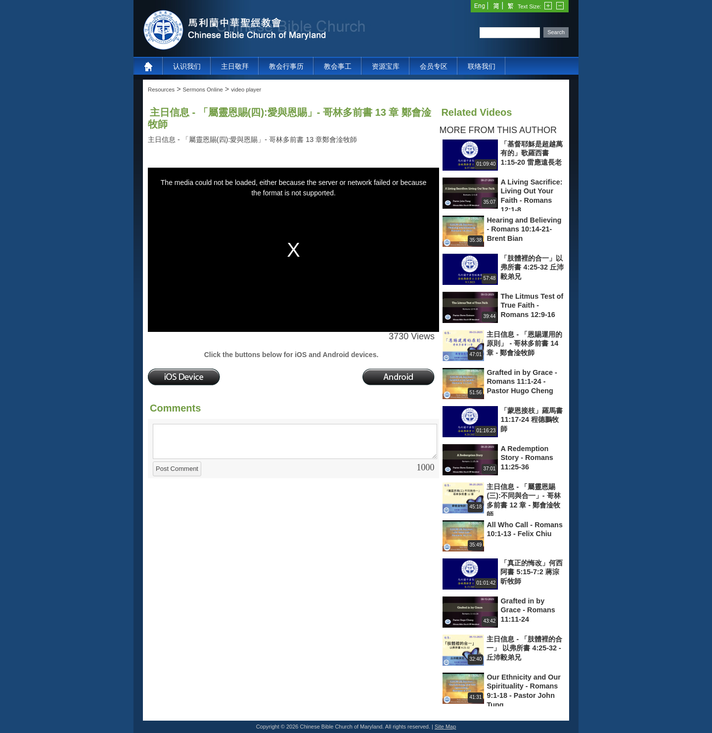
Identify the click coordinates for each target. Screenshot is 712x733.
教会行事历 (286, 66)
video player (246, 89)
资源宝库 (386, 66)
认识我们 (187, 66)
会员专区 (433, 66)
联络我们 (481, 66)
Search (556, 32)
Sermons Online (203, 89)
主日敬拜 (235, 66)
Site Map (445, 727)
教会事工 (338, 66)
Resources (161, 89)
